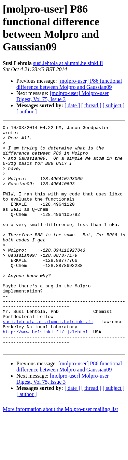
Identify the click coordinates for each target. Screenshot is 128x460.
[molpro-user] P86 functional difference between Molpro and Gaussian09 (69, 84)
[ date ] (72, 105)
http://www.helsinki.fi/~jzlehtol (45, 373)
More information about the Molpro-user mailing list (60, 454)
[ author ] (26, 111)
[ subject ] (114, 105)
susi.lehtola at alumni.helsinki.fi (68, 63)
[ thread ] (91, 105)
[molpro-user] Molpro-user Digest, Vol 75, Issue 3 (62, 96)
